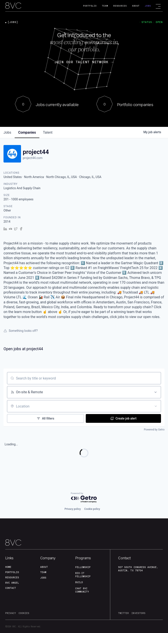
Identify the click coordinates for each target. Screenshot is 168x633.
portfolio (12, 572)
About (136, 6)
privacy (10, 613)
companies (27, 132)
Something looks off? (21, 330)
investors (138, 613)
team (43, 572)
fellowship (83, 567)
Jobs (148, 6)
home (8, 567)
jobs (7, 132)
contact (10, 588)
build (79, 582)
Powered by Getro (154, 429)
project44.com (32, 158)
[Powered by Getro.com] (84, 497)
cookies (24, 613)
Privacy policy (73, 509)
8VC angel (12, 582)
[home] (13, 5)
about (44, 567)
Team (105, 6)
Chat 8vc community (82, 590)
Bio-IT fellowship (83, 575)
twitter (123, 613)
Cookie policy (92, 509)
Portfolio (90, 6)
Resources (120, 6)
